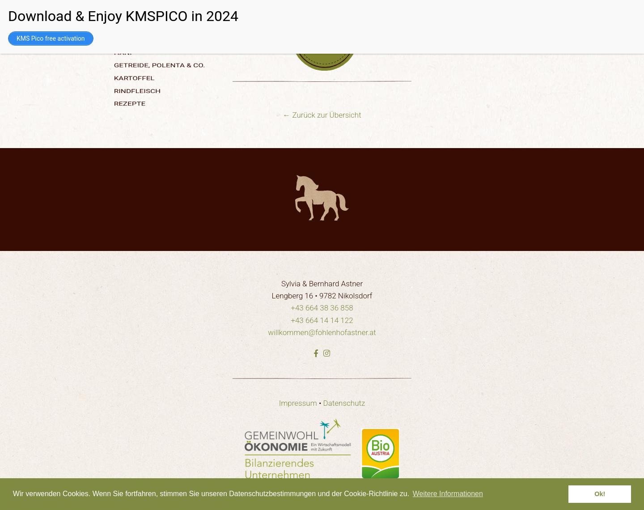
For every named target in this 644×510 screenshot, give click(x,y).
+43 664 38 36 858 (322, 307)
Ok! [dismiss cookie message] (599, 493)
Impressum (298, 403)
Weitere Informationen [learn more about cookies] (448, 493)
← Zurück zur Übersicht (322, 114)
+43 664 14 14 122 (322, 320)
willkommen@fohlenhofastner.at (322, 332)
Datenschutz (344, 403)
